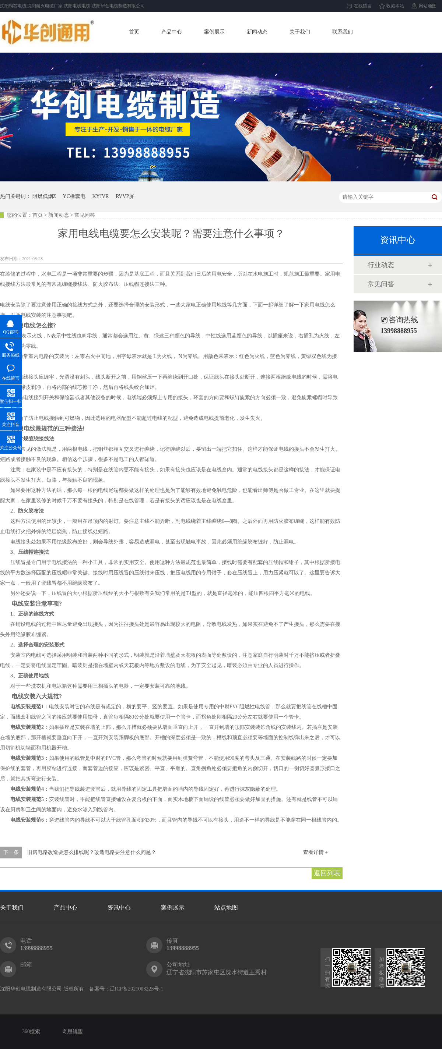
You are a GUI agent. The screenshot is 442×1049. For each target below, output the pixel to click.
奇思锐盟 (72, 1031)
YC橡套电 (74, 196)
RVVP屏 (125, 196)
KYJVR (100, 196)
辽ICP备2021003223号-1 (136, 989)
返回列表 (327, 873)
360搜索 (31, 1031)
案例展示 (214, 32)
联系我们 (342, 32)
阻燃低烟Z (44, 196)
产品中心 (171, 32)
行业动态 (381, 265)
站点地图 (226, 907)
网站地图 (427, 5)
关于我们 (300, 32)
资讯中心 (119, 907)
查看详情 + (315, 852)
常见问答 (381, 284)
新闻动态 (257, 32)
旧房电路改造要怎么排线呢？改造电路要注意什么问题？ (91, 852)
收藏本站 (395, 5)
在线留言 (363, 5)
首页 (134, 32)
